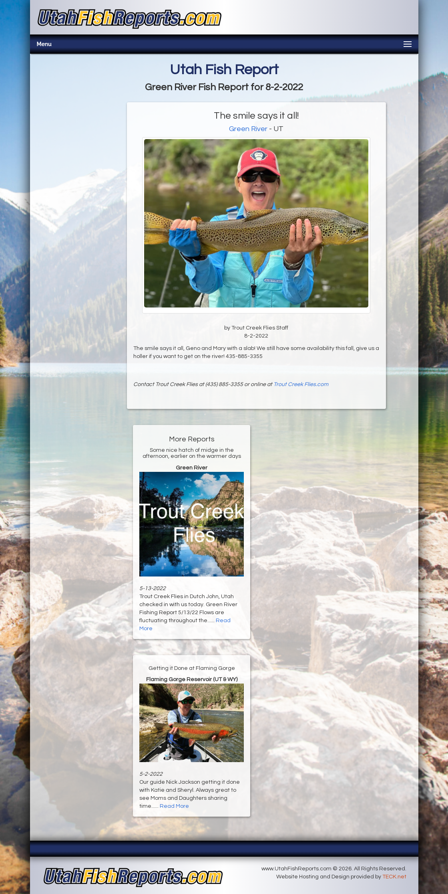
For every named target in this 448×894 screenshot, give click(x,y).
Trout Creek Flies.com (300, 384)
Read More (174, 806)
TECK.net (394, 877)
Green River (248, 129)
